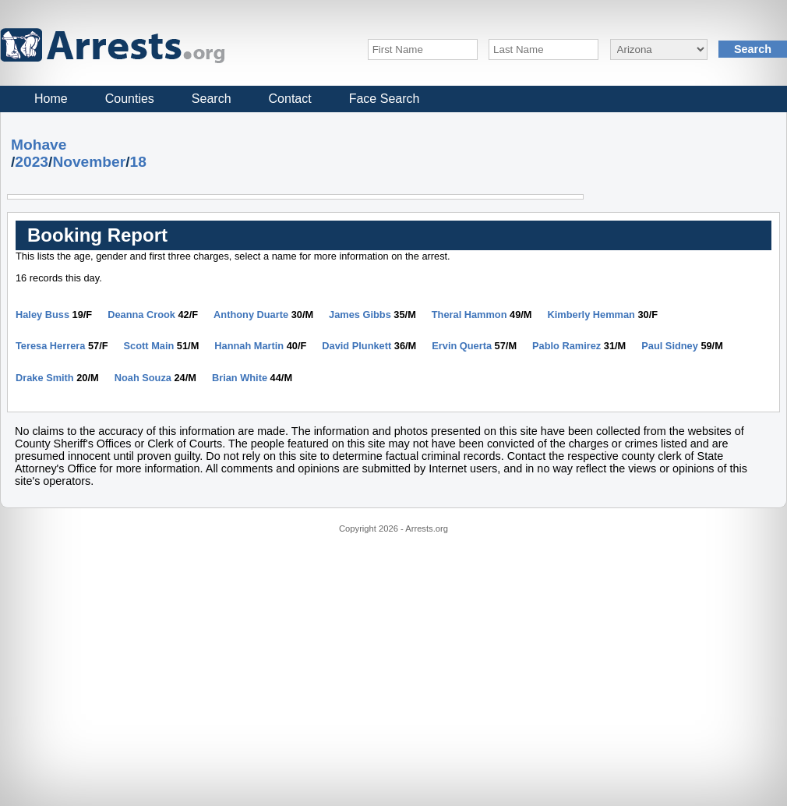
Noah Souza (143, 378)
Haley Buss (42, 314)
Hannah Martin (249, 346)
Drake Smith (45, 378)
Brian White (239, 378)
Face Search (384, 98)
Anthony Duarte (251, 314)
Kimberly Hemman (591, 314)
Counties (129, 98)
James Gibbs (360, 314)
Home (51, 98)
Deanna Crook (141, 314)
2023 (31, 162)
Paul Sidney (669, 346)
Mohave (38, 144)
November (88, 162)
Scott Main (149, 346)
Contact (290, 98)
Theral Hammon (469, 314)
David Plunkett (356, 346)
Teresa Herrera (50, 346)
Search (211, 98)
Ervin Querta (462, 346)
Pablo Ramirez (566, 346)
